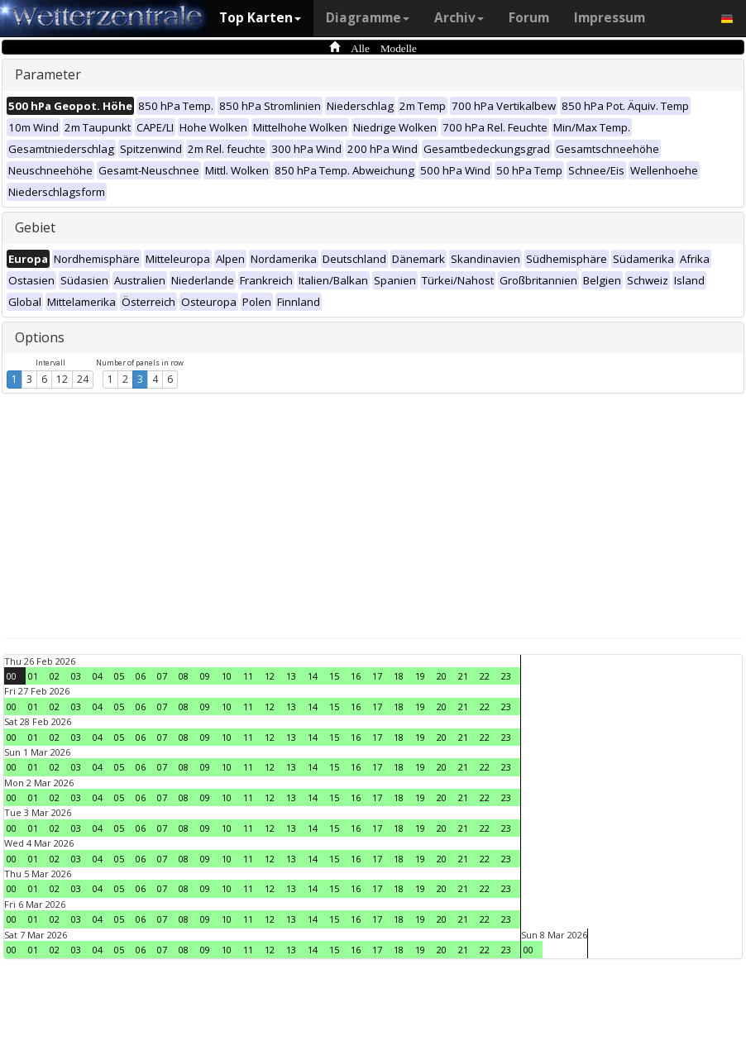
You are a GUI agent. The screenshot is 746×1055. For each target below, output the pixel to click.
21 (463, 676)
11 (248, 676)
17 (377, 676)
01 (33, 676)
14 (313, 676)
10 (227, 676)
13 (291, 676)
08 (184, 676)
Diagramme (367, 17)
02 (55, 676)
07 (162, 676)
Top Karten (260, 17)
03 (76, 676)
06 (141, 676)
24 (82, 379)
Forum (529, 17)
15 (334, 676)
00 (12, 676)
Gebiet (35, 227)
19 (420, 676)
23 (506, 676)
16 (356, 676)
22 (485, 676)
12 (62, 379)
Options (40, 337)
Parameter (48, 74)
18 (399, 676)
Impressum (609, 17)
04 (98, 676)
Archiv (459, 17)
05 (119, 676)
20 (442, 676)
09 (205, 676)
